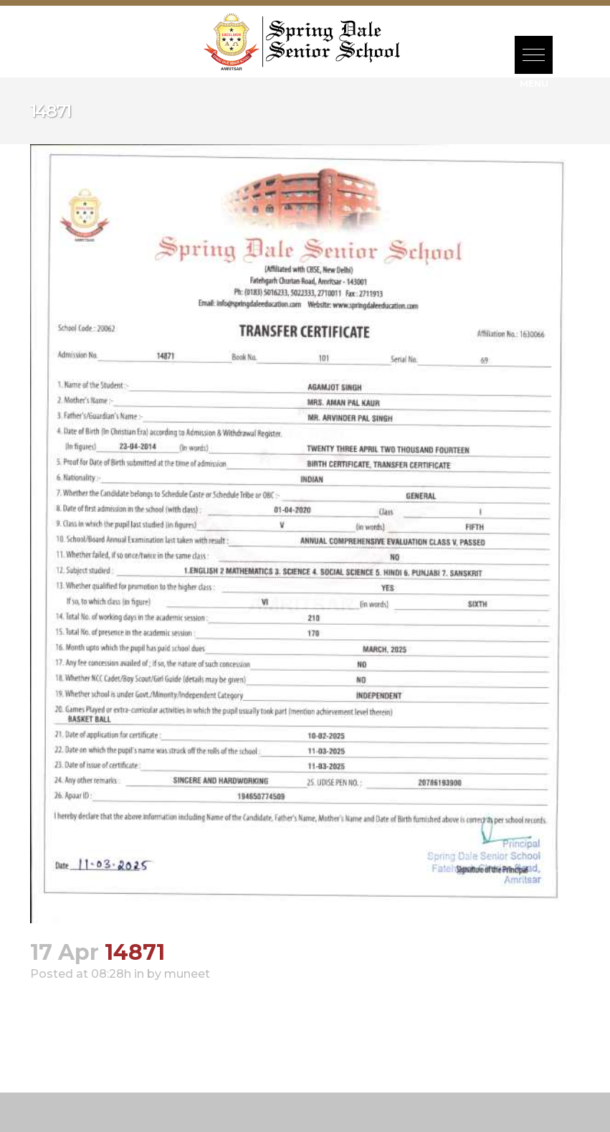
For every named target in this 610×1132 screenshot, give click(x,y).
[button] (534, 55)
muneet (187, 974)
